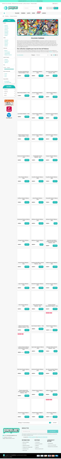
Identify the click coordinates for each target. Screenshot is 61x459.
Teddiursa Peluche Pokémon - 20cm (52, 263)
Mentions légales (26, 442)
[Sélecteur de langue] (55, 3)
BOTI (6, 50)
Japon (6, 62)
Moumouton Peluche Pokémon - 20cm (24, 157)
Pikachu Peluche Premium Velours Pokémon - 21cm (23, 135)
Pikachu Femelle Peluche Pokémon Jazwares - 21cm (23, 326)
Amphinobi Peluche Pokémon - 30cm (52, 135)
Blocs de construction (39, 448)
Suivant (55, 422)
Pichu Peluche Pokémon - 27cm (52, 413)
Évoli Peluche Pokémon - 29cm (38, 325)
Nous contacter (26, 3)
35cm (6, 44)
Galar (6, 25)
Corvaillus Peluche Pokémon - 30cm (38, 178)
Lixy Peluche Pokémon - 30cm (23, 113)
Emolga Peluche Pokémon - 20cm (23, 241)
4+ (6, 76)
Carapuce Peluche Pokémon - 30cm (52, 157)
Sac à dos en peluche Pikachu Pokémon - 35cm (52, 370)
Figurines (37, 447)
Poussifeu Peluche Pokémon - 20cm (52, 178)
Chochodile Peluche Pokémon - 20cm (52, 199)
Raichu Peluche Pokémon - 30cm (23, 263)
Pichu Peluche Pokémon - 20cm (24, 178)
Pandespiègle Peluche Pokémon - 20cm (37, 157)
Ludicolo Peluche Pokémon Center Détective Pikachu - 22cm (23, 348)
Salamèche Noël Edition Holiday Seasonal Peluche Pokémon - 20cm (52, 241)
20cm (6, 40)
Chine (6, 59)
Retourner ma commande (17, 3)
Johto (6, 28)
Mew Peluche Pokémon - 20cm (24, 92)
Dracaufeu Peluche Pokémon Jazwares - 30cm (51, 72)
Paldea (6, 32)
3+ (6, 75)
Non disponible (8, 82)
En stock (7, 81)
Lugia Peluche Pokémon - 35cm (38, 72)
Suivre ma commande (6, 3)
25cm (6, 41)
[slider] (3, 69)
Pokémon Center (8, 54)
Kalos (6, 29)
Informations (50, 443)
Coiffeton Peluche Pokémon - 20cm (23, 199)
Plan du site (25, 450)
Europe (7, 61)
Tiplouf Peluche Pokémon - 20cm (51, 93)
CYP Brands (7, 52)
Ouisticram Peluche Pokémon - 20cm (38, 370)
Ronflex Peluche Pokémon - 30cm (37, 135)
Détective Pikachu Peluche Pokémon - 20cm (51, 348)
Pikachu (50, 51)
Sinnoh (6, 33)
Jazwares (7, 53)
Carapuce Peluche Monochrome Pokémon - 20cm (52, 305)
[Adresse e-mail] (34, 431)
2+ (6, 73)
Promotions (37, 442)
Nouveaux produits (38, 443)
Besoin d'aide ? (34, 3)
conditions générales (32, 437)
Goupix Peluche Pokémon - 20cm (37, 114)
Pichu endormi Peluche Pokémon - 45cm (37, 305)
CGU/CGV (24, 443)
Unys (6, 35)
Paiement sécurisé (26, 445)
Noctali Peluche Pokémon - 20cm (37, 93)
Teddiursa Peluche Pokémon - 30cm (52, 391)
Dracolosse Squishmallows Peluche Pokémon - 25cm (23, 72)
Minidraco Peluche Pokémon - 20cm (38, 220)
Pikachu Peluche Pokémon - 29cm (23, 413)
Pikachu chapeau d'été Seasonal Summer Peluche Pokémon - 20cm (23, 391)
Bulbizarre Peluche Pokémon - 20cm (38, 241)
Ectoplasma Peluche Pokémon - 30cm (52, 114)
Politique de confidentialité (27, 447)
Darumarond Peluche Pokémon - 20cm (23, 220)
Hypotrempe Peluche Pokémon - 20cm (38, 348)
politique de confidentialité (42, 437)
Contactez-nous (26, 448)
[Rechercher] (33, 8)
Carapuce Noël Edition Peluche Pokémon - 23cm (38, 263)
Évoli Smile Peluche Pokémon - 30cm (23, 370)
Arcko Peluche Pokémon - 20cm (38, 199)
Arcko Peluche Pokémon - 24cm (24, 305)
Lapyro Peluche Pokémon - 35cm (23, 284)
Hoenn (6, 26)
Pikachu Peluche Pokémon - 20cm (37, 413)
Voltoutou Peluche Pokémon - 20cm (52, 284)
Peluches (37, 445)
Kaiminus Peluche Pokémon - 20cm (52, 220)
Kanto (6, 31)
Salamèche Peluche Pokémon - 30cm (38, 284)
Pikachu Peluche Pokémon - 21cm (37, 391)
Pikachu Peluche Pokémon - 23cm (51, 326)
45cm (6, 45)
